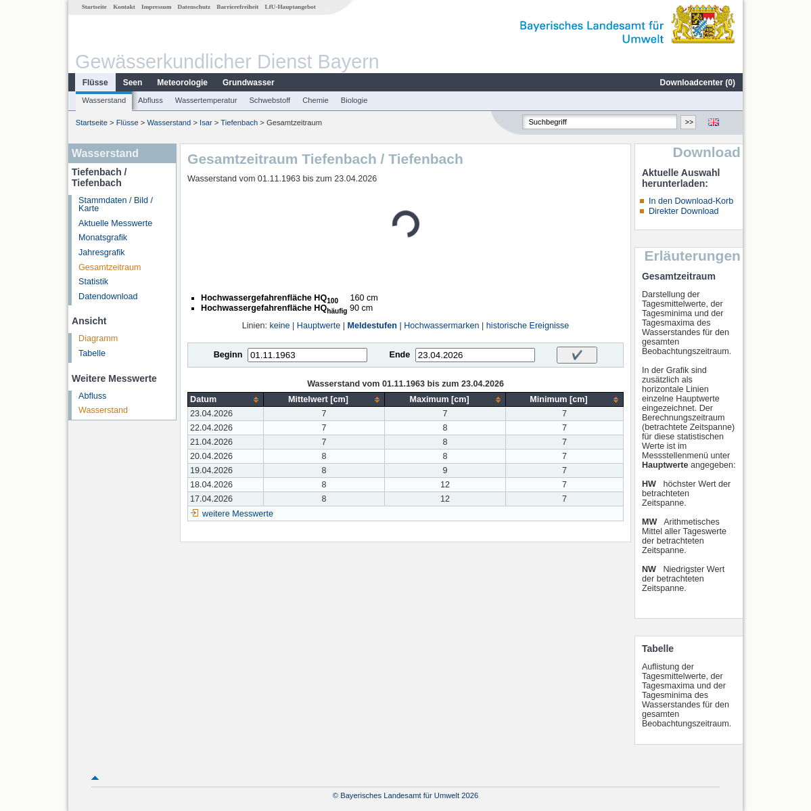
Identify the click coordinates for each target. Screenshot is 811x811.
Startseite (94, 6)
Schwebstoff (269, 100)
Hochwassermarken (441, 325)
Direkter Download (684, 211)
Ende (399, 354)
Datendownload (108, 296)
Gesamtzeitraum (109, 267)
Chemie (315, 100)
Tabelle (92, 353)
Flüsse (95, 82)
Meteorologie (182, 82)
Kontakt (124, 6)
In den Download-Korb (691, 201)
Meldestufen (371, 325)
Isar (206, 122)
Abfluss (150, 100)
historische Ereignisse (528, 325)
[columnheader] (226, 400)
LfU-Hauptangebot (290, 6)
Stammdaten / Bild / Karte (115, 205)
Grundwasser (249, 82)
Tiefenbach (239, 122)
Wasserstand (104, 100)
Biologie (354, 100)
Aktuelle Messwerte (115, 223)
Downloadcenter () (697, 82)
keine (279, 325)
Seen (133, 82)
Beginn (228, 354)
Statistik (93, 281)
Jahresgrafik (101, 252)
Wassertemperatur (206, 100)
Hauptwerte (318, 325)
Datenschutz (194, 6)
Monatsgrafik (102, 237)
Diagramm (98, 338)
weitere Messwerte (237, 514)
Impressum (156, 6)
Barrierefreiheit (237, 6)
